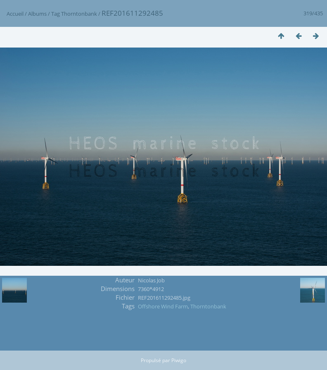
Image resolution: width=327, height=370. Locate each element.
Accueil (15, 13)
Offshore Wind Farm (163, 306)
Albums (37, 13)
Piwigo (178, 360)
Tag (55, 13)
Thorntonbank (79, 13)
